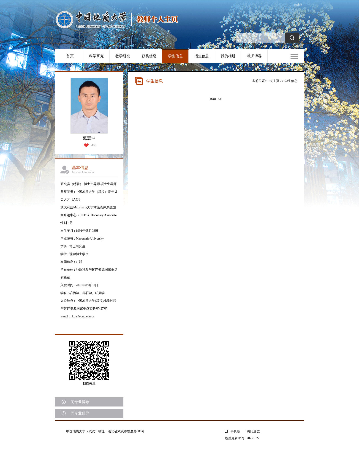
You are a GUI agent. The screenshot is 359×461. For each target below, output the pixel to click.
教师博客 (254, 56)
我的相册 (228, 56)
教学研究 (122, 56)
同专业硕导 (80, 413)
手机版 (235, 431)
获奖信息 (149, 56)
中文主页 (273, 81)
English (298, 4)
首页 (70, 56)
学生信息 (175, 56)
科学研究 (96, 56)
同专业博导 (80, 402)
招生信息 (201, 56)
